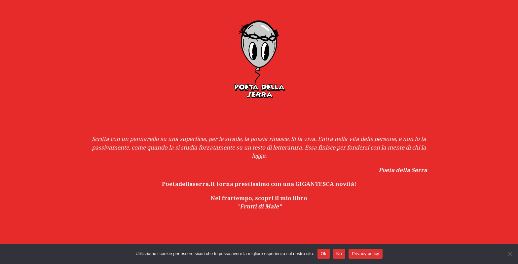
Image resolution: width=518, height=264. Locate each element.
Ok (323, 253)
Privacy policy (365, 253)
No (339, 253)
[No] (509, 253)
